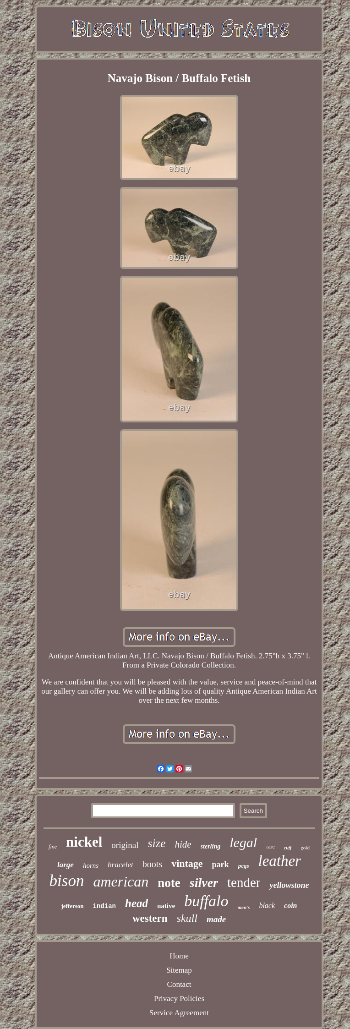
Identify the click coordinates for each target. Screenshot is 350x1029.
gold (305, 847)
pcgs (243, 865)
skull (187, 918)
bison (66, 881)
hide (183, 844)
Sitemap (179, 970)
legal (243, 842)
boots (152, 864)
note (169, 883)
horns (90, 865)
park (220, 864)
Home (179, 956)
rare (270, 846)
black (267, 905)
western (150, 918)
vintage (186, 863)
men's (244, 907)
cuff (287, 847)
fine (53, 846)
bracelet (120, 864)
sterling (211, 846)
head (136, 903)
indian (104, 906)
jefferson (72, 906)
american (120, 881)
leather (279, 861)
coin (290, 905)
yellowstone (289, 885)
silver (204, 883)
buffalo (206, 900)
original (124, 845)
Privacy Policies (179, 998)
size (156, 843)
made (216, 919)
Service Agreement (179, 1012)
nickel (84, 842)
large (65, 864)
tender (243, 882)
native (166, 905)
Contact (179, 984)
